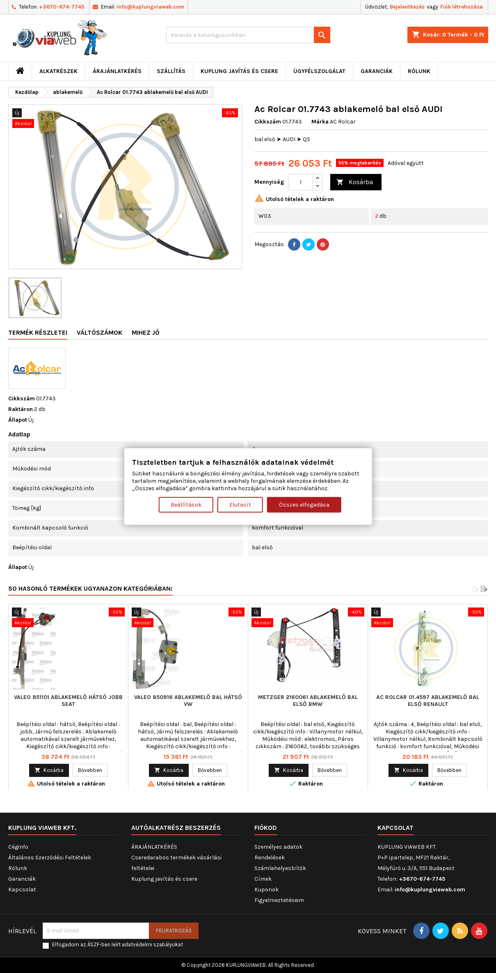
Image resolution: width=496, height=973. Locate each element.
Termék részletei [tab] (37, 332)
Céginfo (18, 846)
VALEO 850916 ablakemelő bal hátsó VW (188, 701)
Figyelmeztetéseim (279, 900)
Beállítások (186, 504)
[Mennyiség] (300, 182)
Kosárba (354, 182)
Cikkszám (267, 121)
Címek (263, 878)
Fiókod (265, 827)
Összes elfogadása (304, 504)
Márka (320, 121)
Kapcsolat (22, 889)
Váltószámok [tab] (99, 332)
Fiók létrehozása (461, 7)
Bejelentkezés (407, 7)
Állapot (17, 419)
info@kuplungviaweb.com (150, 7)
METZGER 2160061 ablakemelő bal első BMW (308, 701)
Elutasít (240, 504)
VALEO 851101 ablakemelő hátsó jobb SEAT (68, 701)
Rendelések (269, 857)
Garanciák (377, 71)
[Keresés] (248, 35)
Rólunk (419, 71)
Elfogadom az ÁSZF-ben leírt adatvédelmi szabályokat (117, 944)
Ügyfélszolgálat (319, 71)
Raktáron (20, 409)
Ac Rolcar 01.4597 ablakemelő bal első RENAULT (427, 701)
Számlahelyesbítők (280, 868)
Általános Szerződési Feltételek (49, 857)
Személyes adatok (278, 846)
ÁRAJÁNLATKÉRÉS (117, 71)
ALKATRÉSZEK (58, 71)
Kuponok (266, 889)
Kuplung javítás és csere (239, 71)
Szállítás (171, 71)
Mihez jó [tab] (146, 332)
